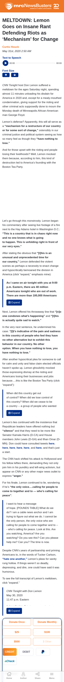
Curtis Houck (10, 46)
